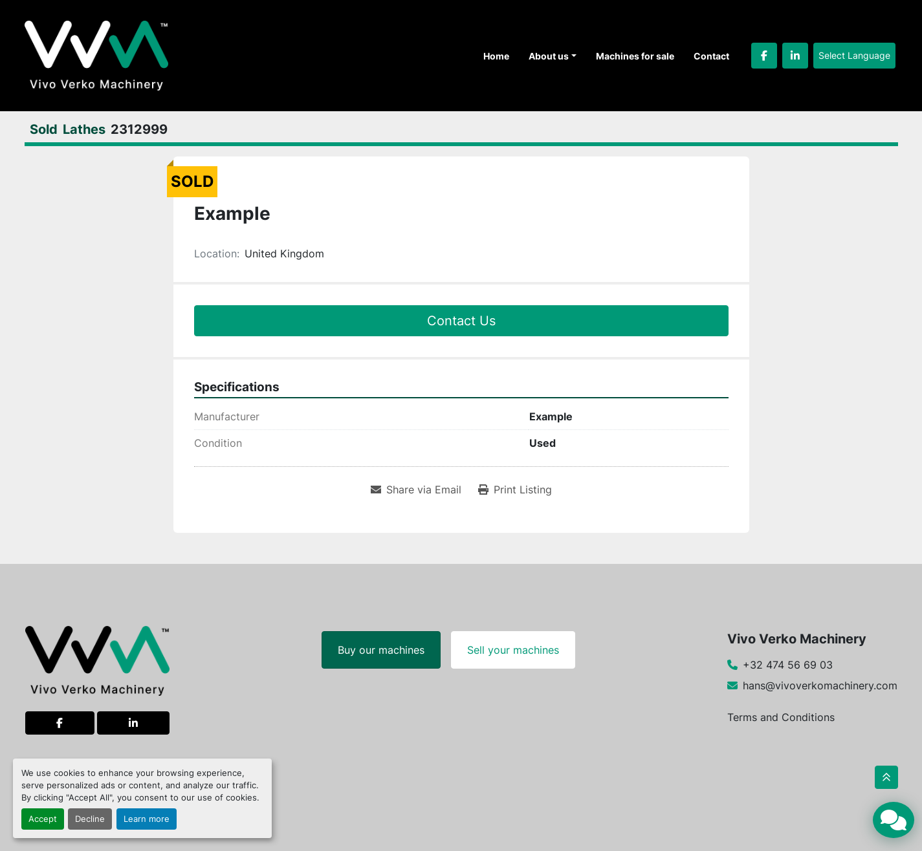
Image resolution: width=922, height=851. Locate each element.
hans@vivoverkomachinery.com (820, 685)
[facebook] (764, 56)
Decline (90, 819)
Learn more (147, 819)
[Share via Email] (416, 489)
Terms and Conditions (781, 717)
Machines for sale (635, 55)
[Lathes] (84, 129)
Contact (711, 55)
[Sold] (44, 129)
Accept (42, 819)
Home (496, 55)
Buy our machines (381, 649)
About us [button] (549, 55)
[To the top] (886, 777)
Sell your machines (513, 649)
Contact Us (461, 321)
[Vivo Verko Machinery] (97, 659)
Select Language (854, 55)
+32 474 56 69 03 (788, 664)
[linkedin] (795, 56)
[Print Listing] (515, 489)
